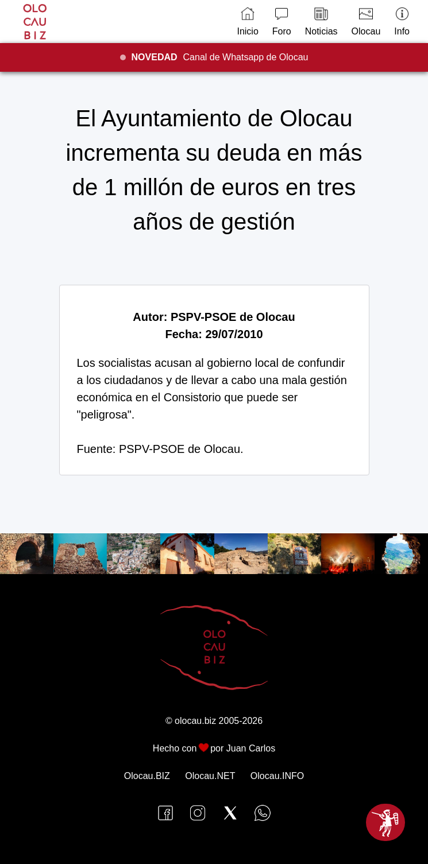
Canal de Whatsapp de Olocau (220, 57)
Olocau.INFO (277, 776)
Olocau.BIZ (147, 776)
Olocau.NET (210, 776)
